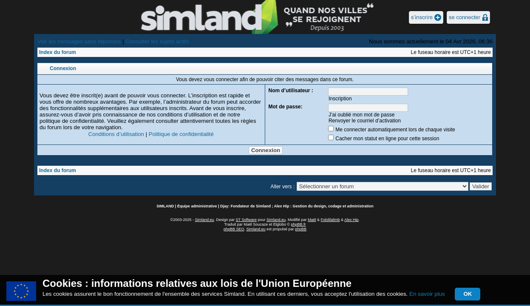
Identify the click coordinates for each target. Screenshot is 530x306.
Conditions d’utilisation (116, 134)
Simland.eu (204, 220)
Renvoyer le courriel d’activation (365, 121)
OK (467, 294)
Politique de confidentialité (181, 134)
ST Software (246, 220)
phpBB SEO (234, 229)
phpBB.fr (298, 224)
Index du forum (57, 52)
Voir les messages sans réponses (79, 41)
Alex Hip (351, 220)
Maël (312, 220)
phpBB (300, 229)
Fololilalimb (330, 220)
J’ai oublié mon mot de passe (361, 115)
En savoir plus (427, 294)
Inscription (340, 99)
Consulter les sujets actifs (157, 41)
